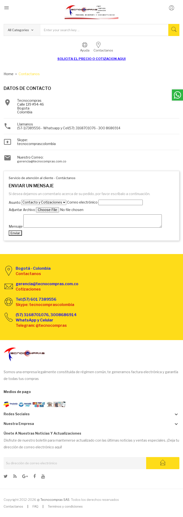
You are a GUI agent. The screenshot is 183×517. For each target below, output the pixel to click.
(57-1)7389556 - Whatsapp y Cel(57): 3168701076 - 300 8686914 (68, 128)
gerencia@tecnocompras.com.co (41, 161)
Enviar (15, 233)
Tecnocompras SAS (54, 500)
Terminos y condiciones (65, 506)
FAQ (35, 506)
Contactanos (13, 506)
